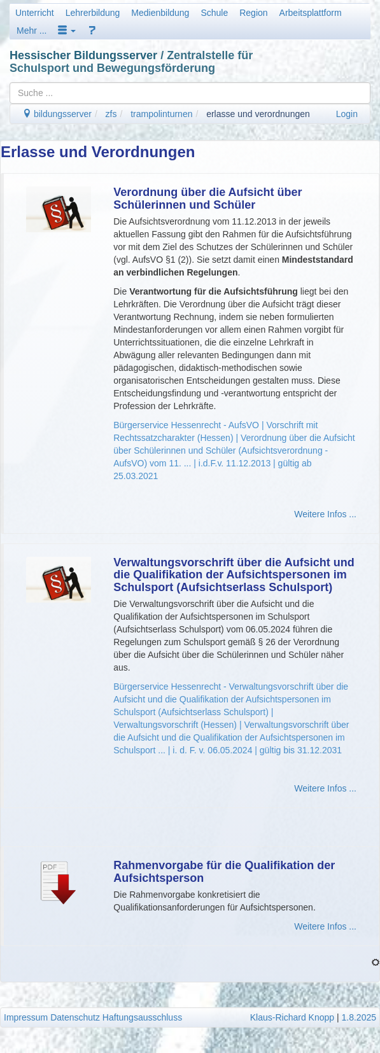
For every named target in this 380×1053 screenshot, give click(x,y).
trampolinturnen (161, 114)
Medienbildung (160, 13)
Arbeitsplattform (310, 13)
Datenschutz (75, 1017)
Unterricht (34, 13)
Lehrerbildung (93, 13)
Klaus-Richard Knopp (292, 1017)
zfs (111, 114)
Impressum (26, 1017)
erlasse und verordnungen (258, 114)
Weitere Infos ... (325, 514)
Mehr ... (31, 30)
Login (347, 114)
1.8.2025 (359, 1017)
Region (253, 13)
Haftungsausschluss (142, 1017)
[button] (67, 30)
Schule (214, 13)
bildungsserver (57, 114)
